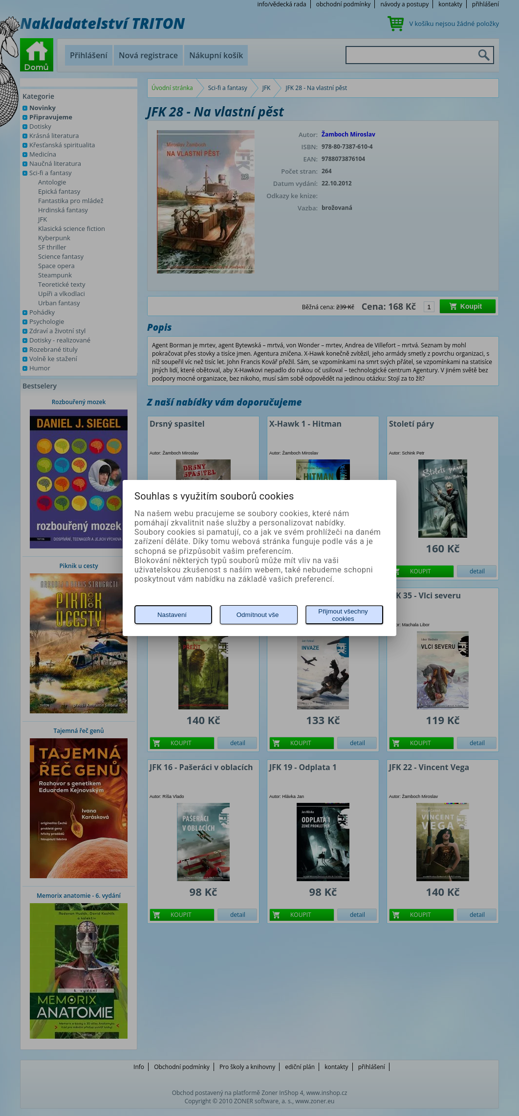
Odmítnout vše (258, 614)
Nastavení (172, 614)
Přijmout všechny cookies (343, 615)
